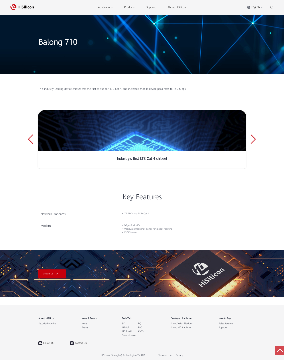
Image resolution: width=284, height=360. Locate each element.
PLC (140, 327)
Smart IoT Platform (180, 327)
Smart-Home (129, 335)
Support (223, 327)
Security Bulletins (47, 323)
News (84, 323)
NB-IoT (125, 327)
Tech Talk (127, 318)
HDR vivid (127, 331)
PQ (139, 323)
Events (84, 327)
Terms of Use (165, 355)
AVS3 (141, 331)
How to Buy (225, 318)
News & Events (89, 318)
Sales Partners (226, 323)
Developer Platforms (180, 318)
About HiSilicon (46, 318)
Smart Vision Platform (181, 323)
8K (123, 323)
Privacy (179, 355)
